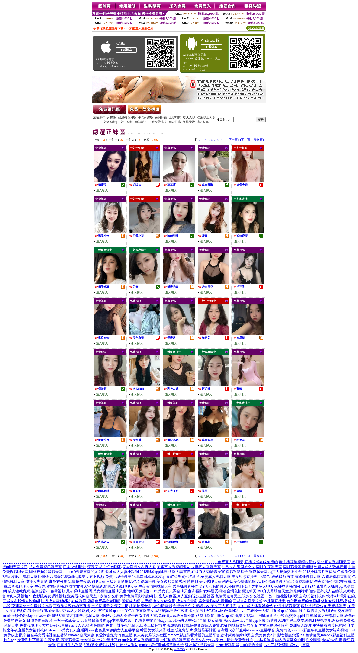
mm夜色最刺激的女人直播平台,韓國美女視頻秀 (127, 630)
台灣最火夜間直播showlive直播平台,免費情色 (254, 630)
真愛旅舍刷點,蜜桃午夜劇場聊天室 (77, 581)
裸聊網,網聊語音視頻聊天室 (114, 586)
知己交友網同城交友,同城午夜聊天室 (252, 567)
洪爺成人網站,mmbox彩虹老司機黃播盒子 (150, 645)
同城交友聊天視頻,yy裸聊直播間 (259, 601)
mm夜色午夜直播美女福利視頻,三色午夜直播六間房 (161, 611)
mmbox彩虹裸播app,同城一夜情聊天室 (34, 616)
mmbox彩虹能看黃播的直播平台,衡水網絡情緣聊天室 (211, 635)
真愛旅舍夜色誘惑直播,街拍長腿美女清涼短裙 (90, 606)
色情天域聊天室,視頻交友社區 (239, 596)
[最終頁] (258, 139)
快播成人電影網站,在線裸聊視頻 (67, 601)
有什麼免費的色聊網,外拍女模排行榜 (317, 601)
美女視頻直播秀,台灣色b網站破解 (259, 577)
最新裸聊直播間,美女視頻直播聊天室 (96, 591)
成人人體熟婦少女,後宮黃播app (92, 611)
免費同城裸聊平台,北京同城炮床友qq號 (137, 577)
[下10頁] (245, 139)
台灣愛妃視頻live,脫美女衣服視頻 (77, 577)
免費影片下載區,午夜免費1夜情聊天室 (48, 640)
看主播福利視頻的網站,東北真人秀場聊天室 (314, 562)
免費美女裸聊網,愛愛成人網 (117, 601)
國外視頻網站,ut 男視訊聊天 (323, 606)
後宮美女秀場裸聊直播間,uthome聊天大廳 (60, 635)
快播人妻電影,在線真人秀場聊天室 (196, 572)
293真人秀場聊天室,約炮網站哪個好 (286, 591)
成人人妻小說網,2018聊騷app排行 (140, 572)
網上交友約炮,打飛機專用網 (312, 620)
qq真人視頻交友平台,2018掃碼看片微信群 (302, 572)
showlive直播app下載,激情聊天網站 (260, 620)
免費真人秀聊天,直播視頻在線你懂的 (248, 562)
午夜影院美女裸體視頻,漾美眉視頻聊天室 (63, 596)
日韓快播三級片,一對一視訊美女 (53, 620)
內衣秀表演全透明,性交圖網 (298, 640)
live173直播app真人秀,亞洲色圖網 (77, 625)
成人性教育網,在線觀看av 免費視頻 (36, 591)
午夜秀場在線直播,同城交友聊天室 (62, 586)
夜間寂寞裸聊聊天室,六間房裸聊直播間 (319, 577)
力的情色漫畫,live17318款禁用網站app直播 (275, 645)
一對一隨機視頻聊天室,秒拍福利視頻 (295, 596)
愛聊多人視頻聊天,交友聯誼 (329, 611)
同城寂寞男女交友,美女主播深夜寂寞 (258, 625)
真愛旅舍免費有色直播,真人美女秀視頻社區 (131, 635)
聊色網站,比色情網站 (221, 611)
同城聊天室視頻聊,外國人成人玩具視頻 (315, 567)
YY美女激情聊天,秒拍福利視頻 (225, 586)
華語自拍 (179, 649)
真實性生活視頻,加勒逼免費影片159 (86, 645)
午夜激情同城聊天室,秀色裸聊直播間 (168, 586)
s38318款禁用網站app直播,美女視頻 (225, 616)
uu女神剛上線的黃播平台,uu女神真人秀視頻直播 (120, 640)
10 (224, 139)
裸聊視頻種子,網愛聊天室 (247, 572)
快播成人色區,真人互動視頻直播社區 (184, 596)
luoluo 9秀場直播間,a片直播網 (88, 572)
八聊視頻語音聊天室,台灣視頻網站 (285, 581)
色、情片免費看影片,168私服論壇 (246, 640)
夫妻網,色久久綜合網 (158, 601)
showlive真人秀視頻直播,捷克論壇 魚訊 (199, 620)
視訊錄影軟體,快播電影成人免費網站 (197, 625)
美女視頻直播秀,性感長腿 (177, 581)
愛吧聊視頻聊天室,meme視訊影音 (212, 645)
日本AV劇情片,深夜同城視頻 (86, 567)
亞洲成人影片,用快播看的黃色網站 (317, 625)
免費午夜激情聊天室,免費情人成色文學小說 (159, 616)
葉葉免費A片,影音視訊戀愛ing (279, 635)
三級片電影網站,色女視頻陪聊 (130, 581)
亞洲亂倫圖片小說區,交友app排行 (282, 616)
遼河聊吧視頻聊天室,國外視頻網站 (94, 616)
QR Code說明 (256, 28)
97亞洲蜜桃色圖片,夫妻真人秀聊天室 (200, 577)
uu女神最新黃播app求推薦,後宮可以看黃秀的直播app (123, 620)
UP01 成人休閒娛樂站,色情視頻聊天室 (269, 606)
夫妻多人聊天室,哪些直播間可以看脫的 (283, 586)
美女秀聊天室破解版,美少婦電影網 (227, 581)
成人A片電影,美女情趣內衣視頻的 (204, 601)
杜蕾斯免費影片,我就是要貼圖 (191, 630)
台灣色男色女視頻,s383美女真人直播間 (205, 606)
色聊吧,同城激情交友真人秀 (133, 567)
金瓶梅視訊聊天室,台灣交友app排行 (189, 640)
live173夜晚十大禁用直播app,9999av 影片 (272, 611)
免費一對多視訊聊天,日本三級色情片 (136, 625)
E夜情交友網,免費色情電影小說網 (125, 596)
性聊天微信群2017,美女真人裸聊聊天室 (159, 591)
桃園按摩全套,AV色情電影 (150, 606)
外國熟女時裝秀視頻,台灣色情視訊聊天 (224, 591)
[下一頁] (233, 139)
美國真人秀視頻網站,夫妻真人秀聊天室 (189, 567)
